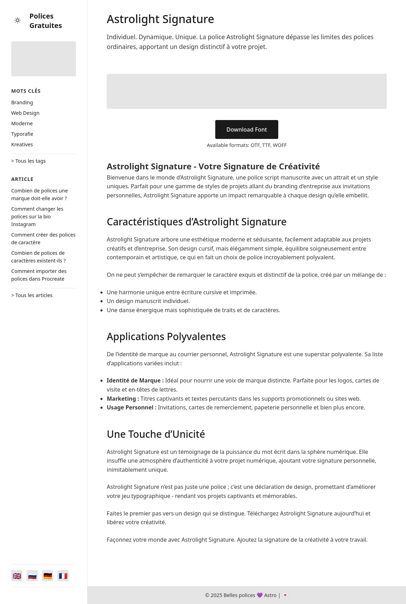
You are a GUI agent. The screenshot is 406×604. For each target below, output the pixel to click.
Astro (270, 595)
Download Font (246, 129)
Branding (22, 102)
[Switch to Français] (63, 575)
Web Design (25, 113)
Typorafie (22, 134)
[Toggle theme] (17, 21)
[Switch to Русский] (32, 575)
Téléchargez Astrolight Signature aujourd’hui (305, 513)
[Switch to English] (16, 575)
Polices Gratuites (45, 20)
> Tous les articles (31, 295)
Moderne (22, 123)
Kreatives (22, 144)
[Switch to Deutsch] (47, 575)
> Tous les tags (28, 160)
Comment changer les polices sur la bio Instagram (37, 216)
